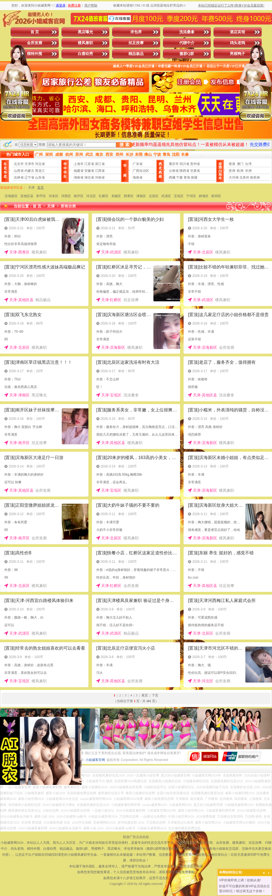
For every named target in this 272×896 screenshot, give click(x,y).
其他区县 (26, 196)
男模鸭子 (237, 54)
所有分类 (68, 206)
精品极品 (136, 54)
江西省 (100, 171)
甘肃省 (195, 171)
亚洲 (232, 171)
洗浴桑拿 (186, 32)
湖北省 (89, 177)
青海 (187, 177)
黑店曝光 (85, 32)
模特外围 (34, 54)
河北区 (91, 196)
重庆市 (174, 164)
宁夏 (179, 177)
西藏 (172, 177)
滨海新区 (11, 196)
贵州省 (195, 164)
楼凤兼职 (85, 43)
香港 (232, 164)
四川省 (184, 164)
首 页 (34, 32)
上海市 (79, 164)
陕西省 (184, 171)
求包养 (136, 32)
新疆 (194, 177)
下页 (155, 695)
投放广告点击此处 (136, 837)
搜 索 (124, 144)
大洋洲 (234, 177)
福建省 (79, 171)
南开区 (79, 196)
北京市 (19, 164)
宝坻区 (179, 196)
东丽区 (116, 196)
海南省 (138, 177)
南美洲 (255, 177)
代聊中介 (186, 43)
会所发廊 (34, 43)
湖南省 (79, 177)
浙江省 (100, 164)
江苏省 (89, 164)
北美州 (244, 177)
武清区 (166, 196)
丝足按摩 (136, 43)
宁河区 (191, 196)
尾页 (144, 695)
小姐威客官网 (95, 760)
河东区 (53, 196)
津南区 (141, 196)
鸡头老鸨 (237, 43)
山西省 (19, 171)
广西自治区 (141, 171)
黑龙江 (40, 171)
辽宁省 (29, 177)
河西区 (66, 196)
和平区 (41, 196)
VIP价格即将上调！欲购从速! (240, 880)
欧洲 (240, 171)
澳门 (240, 164)
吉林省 (19, 177)
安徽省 (89, 171)
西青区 (129, 196)
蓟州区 (216, 196)
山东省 (40, 177)
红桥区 (104, 196)
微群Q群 (187, 54)
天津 (31, 187)
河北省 (40, 164)
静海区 (204, 196)
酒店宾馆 (237, 32)
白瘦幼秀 (85, 54)
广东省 (138, 164)
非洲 (248, 171)
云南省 (174, 171)
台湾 (248, 164)
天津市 (29, 164)
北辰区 (154, 196)
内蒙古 (29, 171)
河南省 (100, 177)
